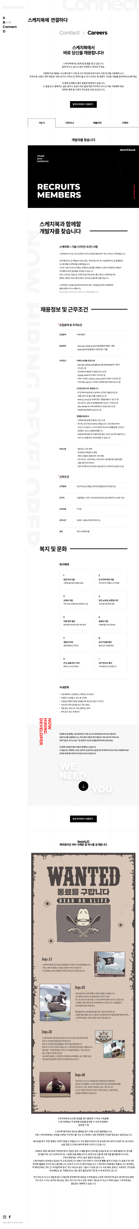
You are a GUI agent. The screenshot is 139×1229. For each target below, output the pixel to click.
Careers (97, 32)
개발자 (42, 122)
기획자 (125, 122)
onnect (9, 26)
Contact (69, 32)
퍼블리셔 (97, 122)
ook (7, 22)
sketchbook (13, 7)
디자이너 (69, 122)
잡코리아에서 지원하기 (83, 104)
